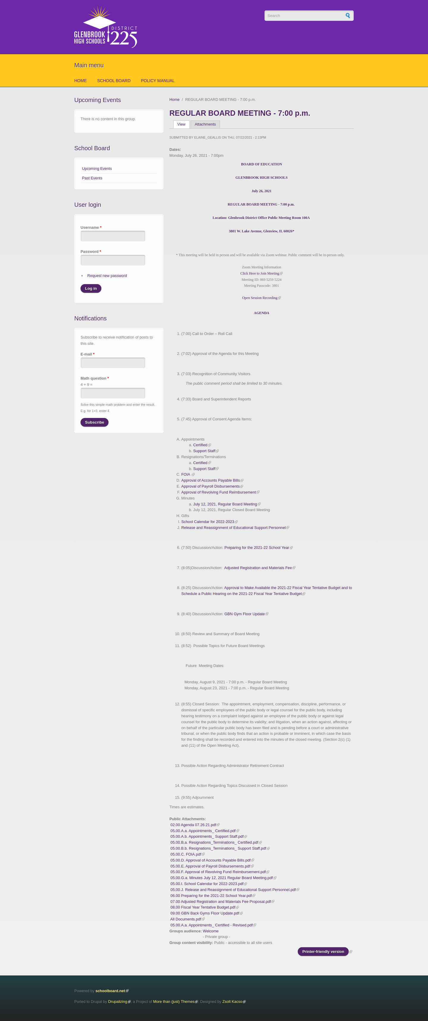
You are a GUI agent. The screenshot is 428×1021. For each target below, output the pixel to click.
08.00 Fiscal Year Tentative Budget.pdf (203, 907)
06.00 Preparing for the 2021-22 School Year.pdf (211, 895)
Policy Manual (157, 80)
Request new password (107, 275)
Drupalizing (117, 1001)
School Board (113, 80)
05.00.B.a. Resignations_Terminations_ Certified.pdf (214, 842)
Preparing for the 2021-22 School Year (256, 547)
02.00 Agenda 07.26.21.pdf (193, 825)
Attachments (205, 124)
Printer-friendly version (323, 951)
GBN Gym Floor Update (244, 614)
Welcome (210, 931)
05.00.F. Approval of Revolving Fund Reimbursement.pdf (218, 872)
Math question (95, 378)
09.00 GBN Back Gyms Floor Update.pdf (205, 913)
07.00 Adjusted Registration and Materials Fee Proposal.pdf (221, 901)
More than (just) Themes (173, 1001)
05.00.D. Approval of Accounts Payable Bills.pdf (211, 860)
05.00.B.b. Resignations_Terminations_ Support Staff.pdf (218, 848)
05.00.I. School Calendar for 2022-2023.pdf (207, 883)
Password (91, 251)
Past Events (92, 178)
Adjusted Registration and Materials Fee (258, 568)
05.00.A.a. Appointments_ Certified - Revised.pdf (212, 925)
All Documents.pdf (185, 919)
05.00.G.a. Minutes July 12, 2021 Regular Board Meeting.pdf (222, 878)
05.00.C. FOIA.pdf (186, 854)
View (183, 124)
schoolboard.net (110, 991)
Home (80, 80)
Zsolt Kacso (232, 1001)
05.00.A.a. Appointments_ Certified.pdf (203, 831)
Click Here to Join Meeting (259, 273)
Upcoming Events (97, 168)
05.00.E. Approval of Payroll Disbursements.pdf (210, 866)
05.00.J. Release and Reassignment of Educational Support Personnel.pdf (233, 889)
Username (91, 227)
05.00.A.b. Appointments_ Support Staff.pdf (207, 836)
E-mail (88, 354)
